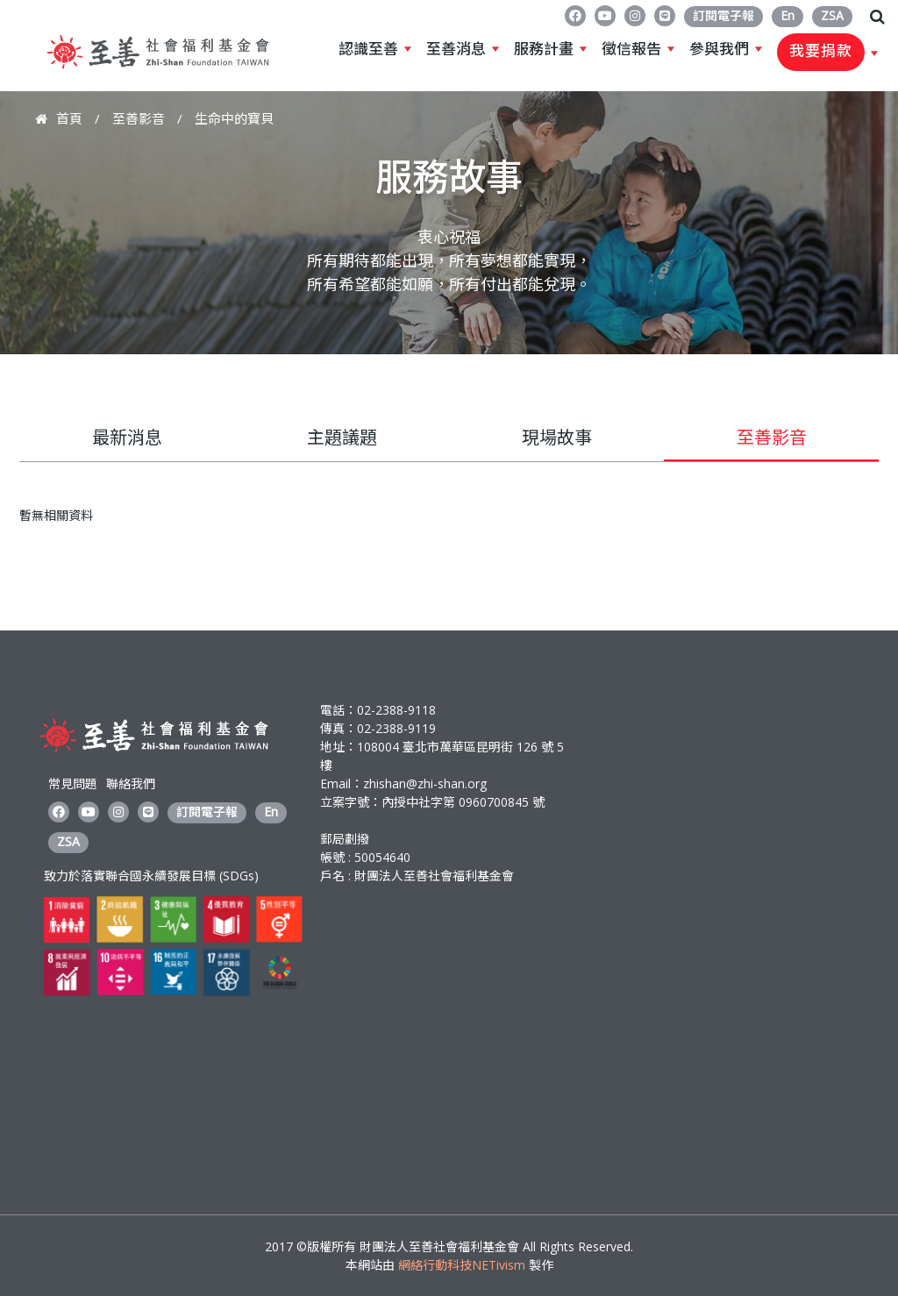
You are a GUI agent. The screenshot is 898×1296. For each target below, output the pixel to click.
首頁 (69, 118)
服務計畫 (544, 49)
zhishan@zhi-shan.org (425, 783)
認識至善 (368, 49)
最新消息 (127, 437)
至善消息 (456, 49)
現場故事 (557, 437)
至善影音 (138, 118)
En (787, 15)
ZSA (832, 15)
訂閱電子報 (723, 15)
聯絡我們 (130, 783)
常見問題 (72, 783)
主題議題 (342, 437)
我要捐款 (821, 52)
